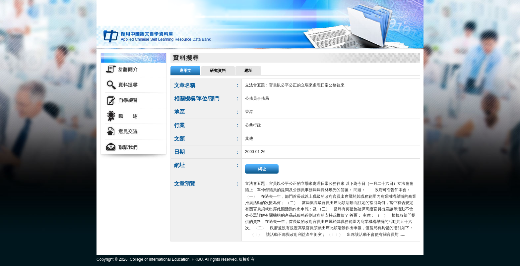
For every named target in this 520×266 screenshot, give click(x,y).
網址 (262, 169)
